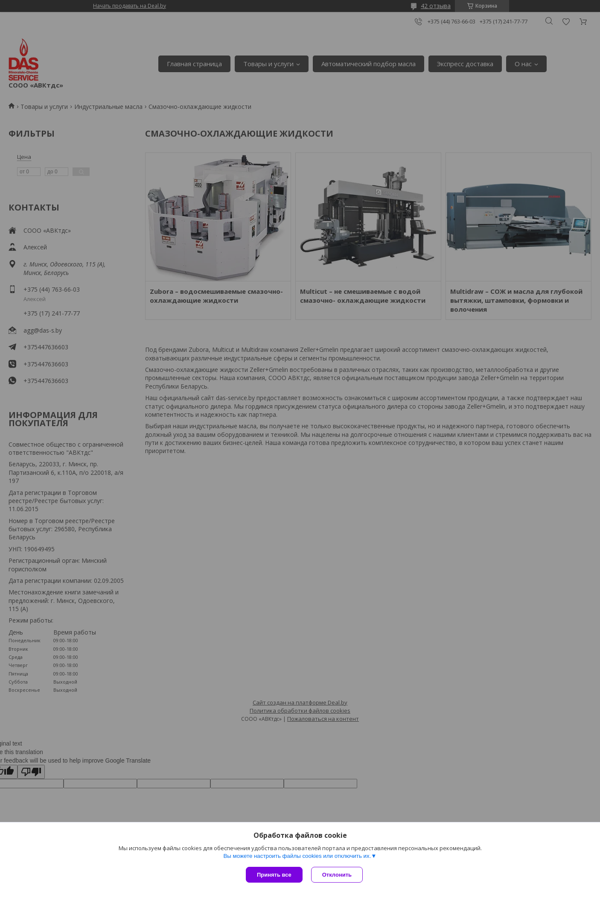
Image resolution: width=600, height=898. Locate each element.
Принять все (274, 875)
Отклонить (337, 875)
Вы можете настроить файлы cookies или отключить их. (297, 856)
